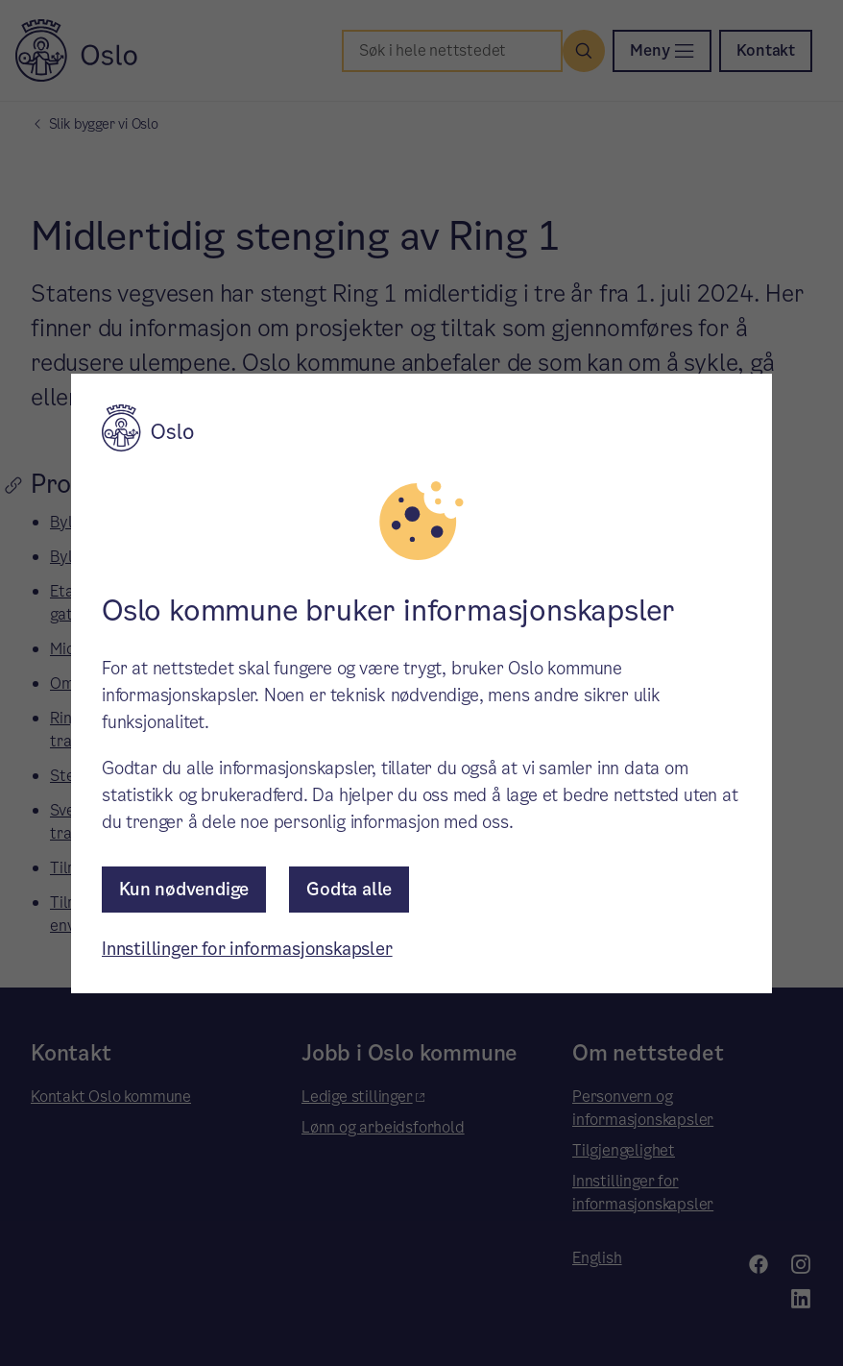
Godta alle (349, 889)
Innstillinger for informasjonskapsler (247, 949)
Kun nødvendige (184, 889)
